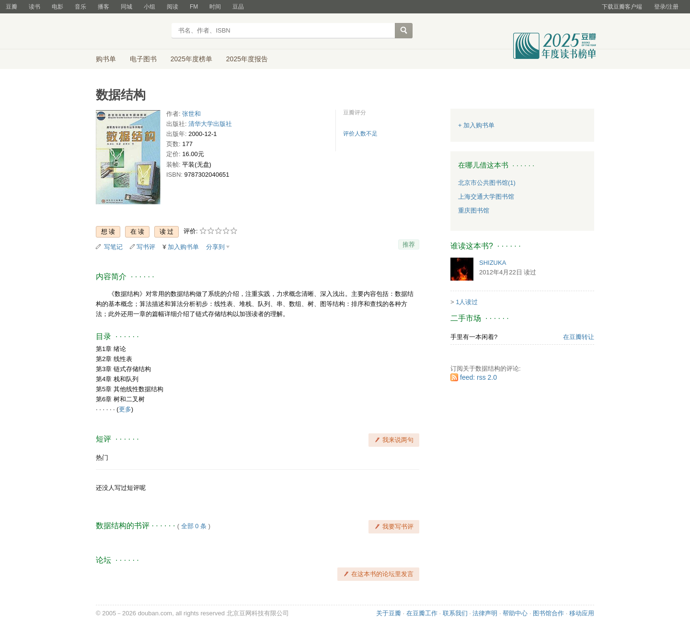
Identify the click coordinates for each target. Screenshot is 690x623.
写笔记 (113, 246)
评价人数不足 (360, 133)
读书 (34, 6)
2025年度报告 (247, 59)
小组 (149, 6)
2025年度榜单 (191, 59)
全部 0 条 (194, 526)
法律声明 (484, 613)
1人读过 (467, 302)
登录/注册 (666, 6)
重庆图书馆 (473, 210)
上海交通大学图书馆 (486, 196)
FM (194, 6)
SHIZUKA (492, 262)
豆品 (238, 6)
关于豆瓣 (388, 613)
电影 (57, 6)
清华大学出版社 (210, 123)
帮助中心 (515, 613)
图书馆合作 (548, 613)
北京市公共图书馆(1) (487, 182)
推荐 (408, 244)
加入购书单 (183, 246)
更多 (125, 409)
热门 (102, 457)
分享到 (215, 246)
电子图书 (143, 59)
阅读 (172, 6)
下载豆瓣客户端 (622, 6)
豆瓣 (11, 6)
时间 (215, 6)
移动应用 (581, 613)
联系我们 (455, 613)
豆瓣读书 (130, 31)
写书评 (146, 246)
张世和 (191, 113)
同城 (126, 6)
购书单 (106, 59)
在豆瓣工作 (421, 613)
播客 (103, 6)
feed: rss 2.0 (478, 377)
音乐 (80, 6)
